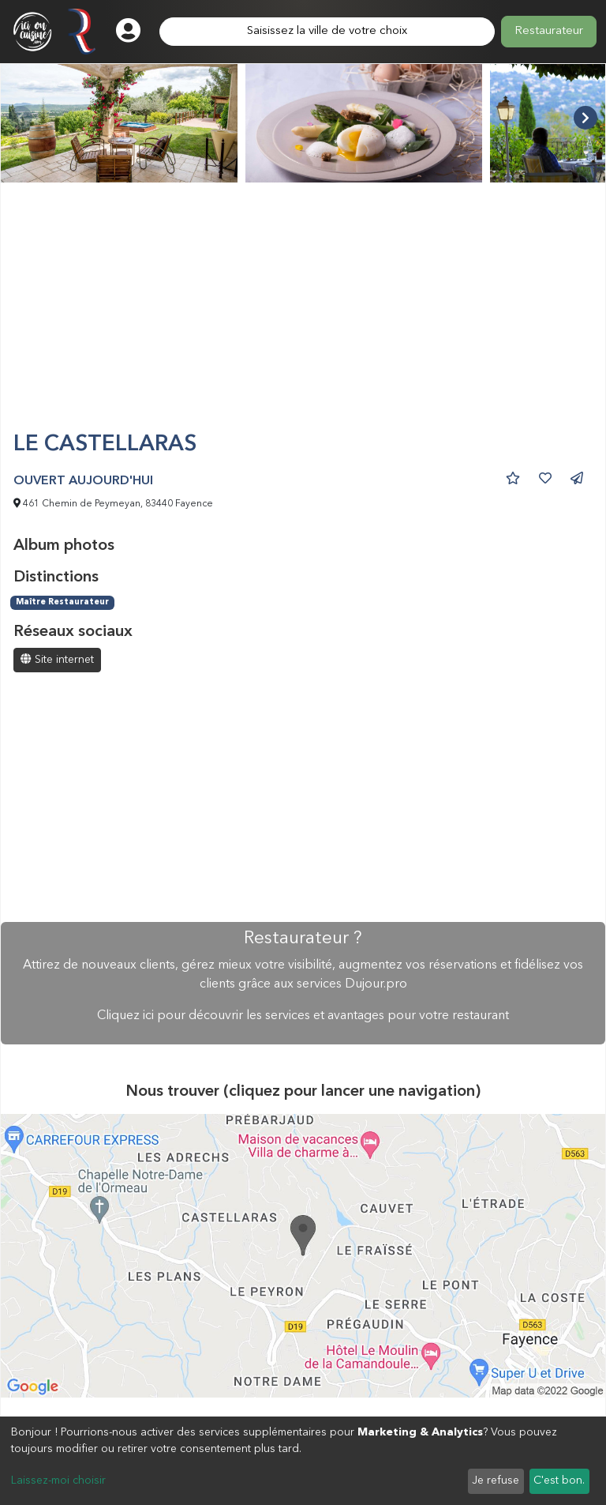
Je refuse (495, 1480)
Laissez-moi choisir (58, 1480)
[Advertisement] (303, 313)
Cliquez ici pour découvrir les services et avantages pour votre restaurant (303, 1016)
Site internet (57, 659)
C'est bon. (559, 1480)
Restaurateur (548, 31)
